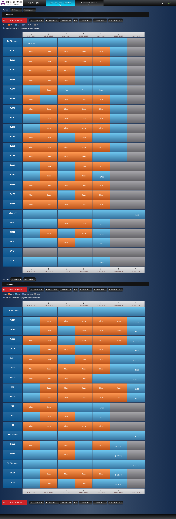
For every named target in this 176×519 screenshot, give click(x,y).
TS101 (12, 222)
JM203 (12, 70)
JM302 (12, 117)
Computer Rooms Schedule (60, 3)
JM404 (12, 184)
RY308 (12, 330)
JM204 (12, 79)
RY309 (12, 339)
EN (169, 2)
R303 (12, 444)
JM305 (12, 146)
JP (163, 2)
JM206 (12, 98)
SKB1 (12, 473)
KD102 (12, 261)
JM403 (12, 175)
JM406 (12, 203)
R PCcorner (12, 435)
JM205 (12, 89)
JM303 (12, 127)
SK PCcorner (12, 463)
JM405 (12, 194)
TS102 (12, 232)
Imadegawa (28, 10)
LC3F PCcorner (12, 310)
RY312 (12, 368)
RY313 (12, 377)
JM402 (12, 165)
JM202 (12, 60)
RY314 (12, 387)
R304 (12, 454)
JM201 (12, 51)
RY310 (12, 349)
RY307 (12, 320)
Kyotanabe (15, 10)
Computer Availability (89, 3)
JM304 (12, 137)
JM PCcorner (12, 41)
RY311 (12, 358)
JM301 (12, 108)
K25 (12, 425)
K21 (12, 406)
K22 (12, 416)
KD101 (12, 251)
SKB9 (12, 482)
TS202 (12, 242)
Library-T (12, 213)
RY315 (12, 396)
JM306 (12, 156)
